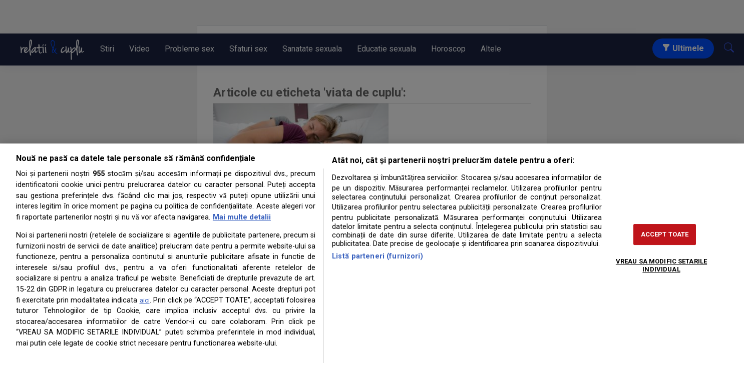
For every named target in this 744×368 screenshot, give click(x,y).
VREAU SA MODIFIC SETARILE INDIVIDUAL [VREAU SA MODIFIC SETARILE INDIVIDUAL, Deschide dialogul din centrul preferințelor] (661, 265)
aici (145, 300)
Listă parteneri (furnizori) (377, 256)
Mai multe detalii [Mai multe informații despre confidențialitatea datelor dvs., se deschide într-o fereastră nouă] (242, 217)
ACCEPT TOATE (665, 234)
